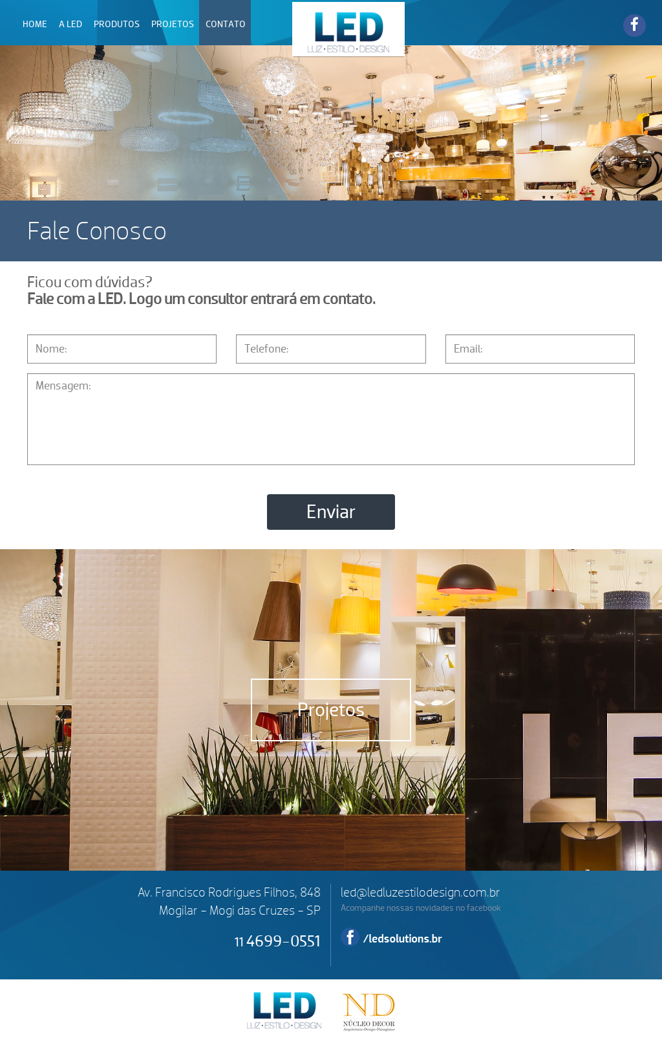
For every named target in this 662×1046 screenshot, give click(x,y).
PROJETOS (172, 24)
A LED (70, 24)
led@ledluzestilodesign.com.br (420, 893)
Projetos (331, 709)
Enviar (331, 511)
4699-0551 (278, 941)
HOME (35, 24)
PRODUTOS (117, 24)
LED (348, 29)
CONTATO (226, 24)
